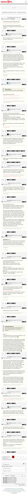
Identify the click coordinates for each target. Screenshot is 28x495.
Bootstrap (18, 489)
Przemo (15, 488)
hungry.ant (5, 76)
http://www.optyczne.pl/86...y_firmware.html (11, 290)
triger (10, 109)
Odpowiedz (6, 464)
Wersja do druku (22, 485)
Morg (10, 134)
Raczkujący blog (6, 127)
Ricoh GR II (14, 8)
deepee (10, 83)
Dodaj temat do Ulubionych (20, 484)
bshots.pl (19, 176)
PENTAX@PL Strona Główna (7, 12)
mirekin (9, 183)
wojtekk (10, 423)
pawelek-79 (10, 320)
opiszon (11, 489)
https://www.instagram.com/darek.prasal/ (11, 98)
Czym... (15, 12)
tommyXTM (9, 200)
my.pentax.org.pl (14, 493)
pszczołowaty (10, 235)
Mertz (10, 50)
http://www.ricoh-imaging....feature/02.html (11, 95)
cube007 (10, 154)
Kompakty (19, 12)
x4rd (10, 17)
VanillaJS (22, 489)
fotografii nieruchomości (12, 176)
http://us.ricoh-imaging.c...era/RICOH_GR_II (11, 23)
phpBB (10, 488)
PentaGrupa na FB (6, 175)
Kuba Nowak (9, 34)
